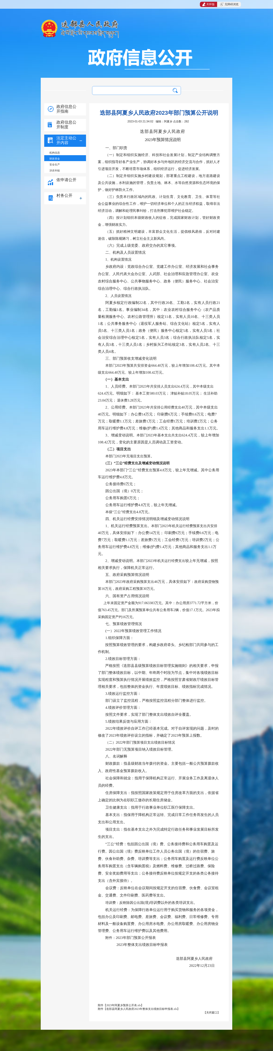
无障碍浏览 (229, 4)
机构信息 (54, 152)
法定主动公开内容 (66, 140)
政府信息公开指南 (66, 109)
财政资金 (54, 158)
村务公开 (64, 195)
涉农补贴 (54, 170)
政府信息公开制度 (66, 124)
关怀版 (208, 4)
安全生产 (54, 164)
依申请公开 (66, 179)
